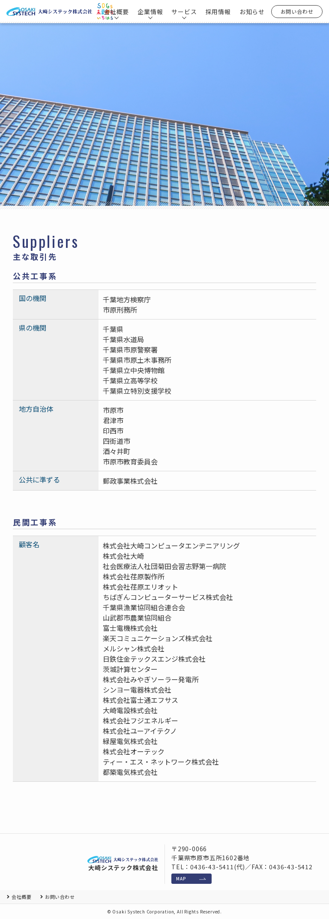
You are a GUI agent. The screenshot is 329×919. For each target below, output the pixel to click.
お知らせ (252, 12)
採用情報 (218, 12)
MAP (181, 878)
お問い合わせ (297, 11)
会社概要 (21, 897)
